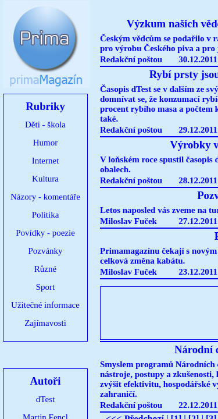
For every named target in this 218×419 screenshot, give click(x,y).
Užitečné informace (45, 305)
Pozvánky (45, 250)
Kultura (45, 178)
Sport (45, 287)
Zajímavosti (45, 323)
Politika (45, 214)
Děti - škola (45, 124)
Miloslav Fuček (128, 221)
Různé (45, 269)
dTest (45, 399)
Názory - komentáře (45, 196)
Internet (45, 160)
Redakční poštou (131, 59)
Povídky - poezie (45, 232)
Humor (45, 142)
